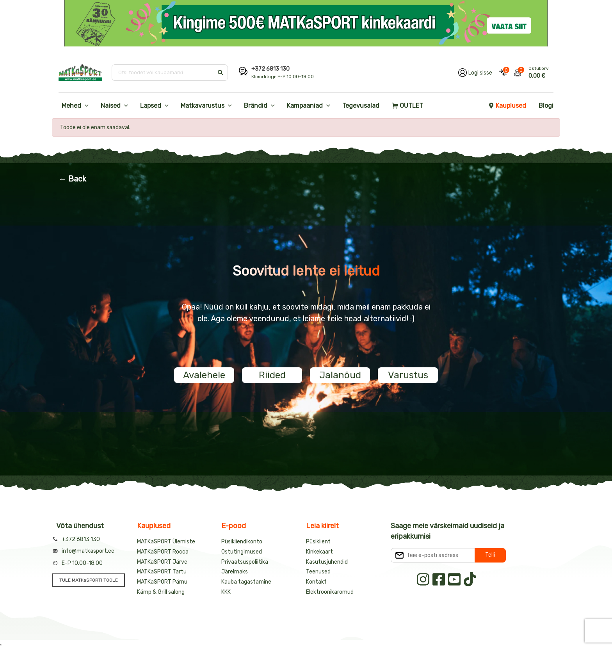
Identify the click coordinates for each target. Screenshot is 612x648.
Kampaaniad (305, 105)
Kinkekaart (319, 551)
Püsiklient (318, 541)
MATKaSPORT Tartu (162, 571)
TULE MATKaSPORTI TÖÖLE (88, 580)
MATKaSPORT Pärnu (162, 582)
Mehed (71, 105)
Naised (111, 105)
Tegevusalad (360, 105)
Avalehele (204, 375)
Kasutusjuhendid (327, 562)
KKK (226, 592)
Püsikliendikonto (241, 541)
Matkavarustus (202, 105)
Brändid (255, 105)
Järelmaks (234, 571)
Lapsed (150, 105)
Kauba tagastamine (246, 582)
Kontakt (316, 582)
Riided (272, 375)
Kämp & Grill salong (161, 592)
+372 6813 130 (270, 69)
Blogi (546, 105)
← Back (72, 178)
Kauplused (507, 105)
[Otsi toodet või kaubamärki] (163, 72)
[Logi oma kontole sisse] (475, 72)
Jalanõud (340, 375)
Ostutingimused (241, 551)
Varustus (408, 375)
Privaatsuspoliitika (244, 562)
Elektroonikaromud (330, 592)
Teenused (318, 571)
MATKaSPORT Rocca (163, 551)
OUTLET (407, 105)
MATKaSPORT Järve (162, 562)
